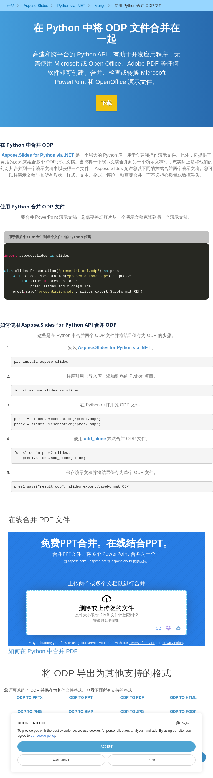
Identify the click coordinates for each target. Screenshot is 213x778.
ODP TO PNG (30, 711)
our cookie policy (43, 736)
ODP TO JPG (132, 711)
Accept (106, 746)
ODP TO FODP (183, 711)
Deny (152, 759)
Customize (61, 759)
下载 (106, 103)
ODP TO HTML (183, 697)
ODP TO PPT (81, 697)
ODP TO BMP (81, 711)
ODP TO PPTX (30, 697)
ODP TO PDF (132, 697)
